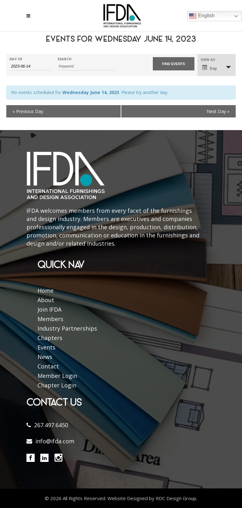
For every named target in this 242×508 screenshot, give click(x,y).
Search (64, 59)
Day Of (15, 59)
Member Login (57, 376)
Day (209, 68)
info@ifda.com (54, 441)
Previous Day (28, 111)
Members (50, 319)
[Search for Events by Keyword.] (86, 66)
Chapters (49, 338)
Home (45, 290)
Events (46, 347)
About (45, 300)
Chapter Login (56, 385)
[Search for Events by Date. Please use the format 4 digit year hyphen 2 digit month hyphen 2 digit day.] (30, 66)
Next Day (218, 111)
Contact (48, 366)
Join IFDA (49, 309)
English (202, 16)
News (44, 357)
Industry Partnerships (67, 328)
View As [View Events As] (208, 59)
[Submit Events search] (173, 63)
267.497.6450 (51, 425)
